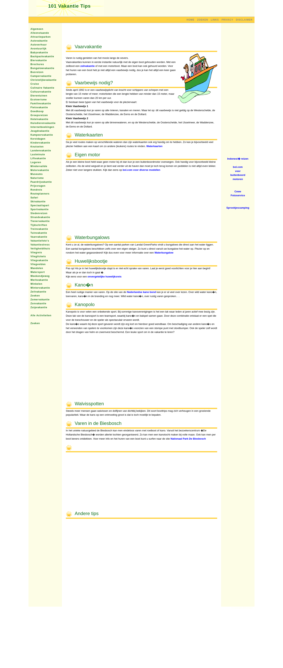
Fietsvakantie (39, 107)
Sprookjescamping (237, 207)
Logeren (35, 162)
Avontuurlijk (38, 48)
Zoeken (202, 19)
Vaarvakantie (38, 236)
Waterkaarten (154, 146)
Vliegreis (36, 252)
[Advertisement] (141, 36)
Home (190, 19)
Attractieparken (40, 36)
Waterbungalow (163, 252)
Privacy (227, 19)
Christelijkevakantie (43, 80)
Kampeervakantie (41, 135)
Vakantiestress (40, 244)
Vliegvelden (38, 264)
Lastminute (37, 154)
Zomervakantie (40, 299)
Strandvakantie (40, 217)
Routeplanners (40, 193)
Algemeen (36, 29)
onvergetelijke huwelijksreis (105, 276)
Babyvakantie (39, 52)
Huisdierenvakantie (43, 123)
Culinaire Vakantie (42, 87)
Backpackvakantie (42, 56)
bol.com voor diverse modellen (141, 169)
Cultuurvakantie (40, 91)
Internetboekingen (42, 127)
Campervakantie (40, 76)
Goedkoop (37, 111)
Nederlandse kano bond (141, 292)
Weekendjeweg (40, 276)
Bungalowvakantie (42, 68)
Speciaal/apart (39, 205)
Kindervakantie (40, 142)
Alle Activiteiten (40, 315)
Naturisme (37, 178)
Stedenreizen (39, 213)
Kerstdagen (37, 138)
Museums (36, 174)
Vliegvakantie (39, 260)
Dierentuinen (38, 95)
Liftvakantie (38, 158)
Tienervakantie (40, 221)
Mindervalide (38, 166)
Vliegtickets (38, 256)
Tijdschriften (38, 225)
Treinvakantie (39, 229)
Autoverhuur (38, 44)
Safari (34, 197)
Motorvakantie (39, 170)
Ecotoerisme (38, 99)
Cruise (34, 84)
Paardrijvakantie (41, 182)
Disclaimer (244, 19)
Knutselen (37, 146)
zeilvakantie (87, 66)
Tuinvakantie (38, 233)
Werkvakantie (39, 280)
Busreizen (36, 72)
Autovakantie (39, 40)
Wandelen (36, 268)
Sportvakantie (39, 209)
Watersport (37, 272)
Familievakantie (40, 103)
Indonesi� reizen (237, 158)
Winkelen (36, 284)
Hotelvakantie (39, 119)
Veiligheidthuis (40, 248)
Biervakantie (38, 60)
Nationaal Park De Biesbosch (188, 438)
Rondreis (36, 189)
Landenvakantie (40, 150)
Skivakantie (38, 201)
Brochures (37, 64)
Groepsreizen (39, 115)
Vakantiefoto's (39, 240)
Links (215, 19)
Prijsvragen (37, 185)
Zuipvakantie (38, 307)
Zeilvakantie (38, 291)
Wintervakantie (40, 287)
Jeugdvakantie (39, 131)
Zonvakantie (38, 303)
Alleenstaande (39, 33)
